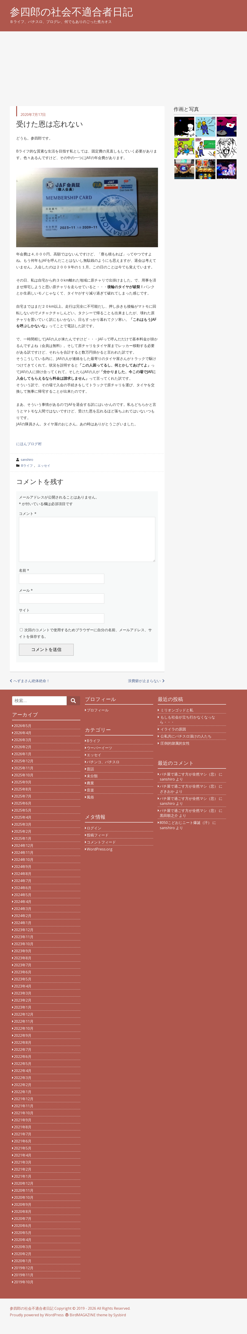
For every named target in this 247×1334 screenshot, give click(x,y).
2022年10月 (23, 1037)
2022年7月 (22, 1058)
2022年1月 (22, 1100)
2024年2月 (22, 924)
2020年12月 (23, 1192)
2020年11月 (23, 1199)
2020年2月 (22, 1262)
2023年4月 (22, 995)
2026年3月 (22, 748)
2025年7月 (22, 805)
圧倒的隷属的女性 (175, 752)
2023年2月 (22, 1009)
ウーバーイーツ (99, 756)
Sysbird (119, 1324)
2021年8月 (22, 1136)
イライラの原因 (173, 738)
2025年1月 (22, 847)
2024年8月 (22, 882)
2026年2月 (22, 755)
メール (26, 599)
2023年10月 (23, 952)
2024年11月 (23, 861)
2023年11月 (23, 945)
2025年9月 (22, 791)
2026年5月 (22, 734)
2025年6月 (22, 812)
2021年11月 (23, 1114)
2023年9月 (22, 959)
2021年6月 (22, 1150)
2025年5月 (22, 819)
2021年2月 (22, 1178)
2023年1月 (22, 1016)
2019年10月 (23, 1291)
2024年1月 (22, 931)
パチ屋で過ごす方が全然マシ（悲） (189, 783)
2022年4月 (22, 1079)
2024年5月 (22, 903)
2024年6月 (22, 896)
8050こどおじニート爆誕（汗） (185, 831)
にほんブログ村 (29, 443)
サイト (24, 619)
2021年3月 (22, 1171)
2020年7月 (22, 1227)
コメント (27, 513)
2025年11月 (23, 777)
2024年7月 (22, 889)
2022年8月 (22, 1051)
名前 (24, 579)
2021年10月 (23, 1122)
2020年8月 (22, 1220)
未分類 (92, 785)
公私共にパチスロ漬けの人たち (185, 745)
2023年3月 (22, 1002)
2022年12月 (23, 1023)
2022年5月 (22, 1072)
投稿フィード (98, 844)
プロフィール (98, 719)
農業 (90, 792)
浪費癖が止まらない (144, 689)
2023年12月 (23, 938)
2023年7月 (22, 974)
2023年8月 (22, 967)
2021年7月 (22, 1143)
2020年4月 (22, 1248)
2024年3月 (22, 917)
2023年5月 (22, 988)
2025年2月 (22, 840)
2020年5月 (22, 1241)
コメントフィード (101, 851)
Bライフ (27, 465)
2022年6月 (22, 1065)
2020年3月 (22, 1255)
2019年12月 (23, 1276)
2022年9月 (22, 1044)
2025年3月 (22, 833)
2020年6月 (22, 1234)
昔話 (90, 777)
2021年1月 (22, 1185)
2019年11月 (23, 1284)
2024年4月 (22, 910)
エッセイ (44, 465)
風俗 (90, 806)
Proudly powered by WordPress (37, 1324)
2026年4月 (22, 741)
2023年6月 (22, 981)
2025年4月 (22, 826)
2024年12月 (23, 854)
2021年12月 (23, 1107)
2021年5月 (22, 1157)
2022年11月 (23, 1030)
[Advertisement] (123, 65)
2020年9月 (22, 1213)
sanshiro (27, 459)
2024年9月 (22, 875)
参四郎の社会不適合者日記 (71, 12)
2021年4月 (22, 1164)
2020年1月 (22, 1269)
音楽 (90, 799)
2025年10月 (23, 784)
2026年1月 (22, 763)
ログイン (94, 837)
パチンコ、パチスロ (103, 770)
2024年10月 (23, 868)
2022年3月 (22, 1086)
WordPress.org (99, 858)
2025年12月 (23, 770)
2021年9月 (22, 1129)
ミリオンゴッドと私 (176, 719)
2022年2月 (22, 1093)
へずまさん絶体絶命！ (31, 689)
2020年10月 (23, 1206)
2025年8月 (22, 798)
